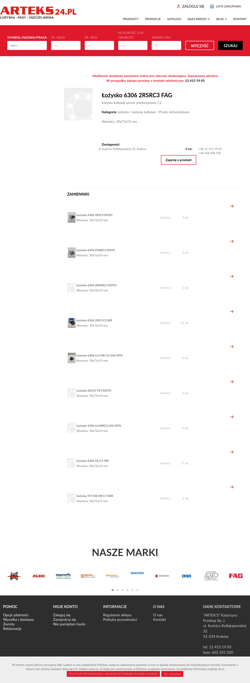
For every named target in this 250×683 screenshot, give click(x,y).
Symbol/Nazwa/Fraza (27, 37)
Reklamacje (12, 628)
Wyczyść (200, 46)
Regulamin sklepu (117, 615)
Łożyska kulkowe (144, 112)
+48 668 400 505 (210, 153)
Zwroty (9, 624)
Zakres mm (161, 37)
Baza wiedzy (199, 19)
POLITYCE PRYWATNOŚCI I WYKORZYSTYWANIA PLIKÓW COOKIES (113, 674)
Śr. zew (91, 37)
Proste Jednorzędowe (174, 112)
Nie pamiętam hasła (69, 624)
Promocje (153, 19)
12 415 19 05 (195, 80)
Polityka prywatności (120, 619)
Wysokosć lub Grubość (130, 35)
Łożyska (123, 112)
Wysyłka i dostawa (18, 619)
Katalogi (174, 19)
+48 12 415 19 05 (210, 149)
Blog (221, 19)
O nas (158, 615)
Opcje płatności (16, 615)
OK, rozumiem (172, 674)
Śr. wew (58, 37)
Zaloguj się (61, 615)
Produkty (131, 19)
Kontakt (240, 19)
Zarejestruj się (64, 619)
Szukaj (230, 45)
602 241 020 (222, 652)
